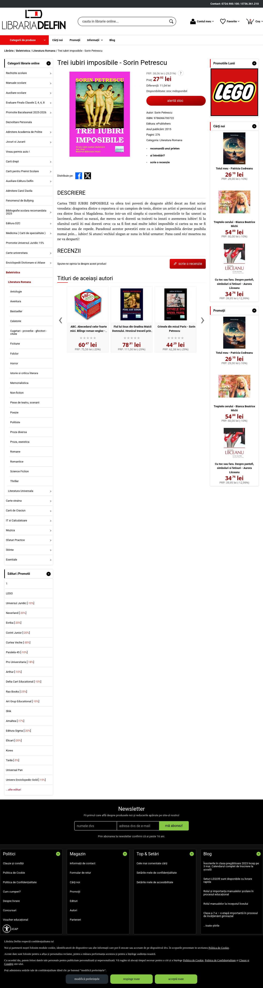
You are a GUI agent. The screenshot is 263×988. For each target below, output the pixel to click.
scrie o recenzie (160, 162)
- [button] (48, 63)
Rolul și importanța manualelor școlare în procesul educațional (228, 893)
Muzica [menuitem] (10, 530)
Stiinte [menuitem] (10, 549)
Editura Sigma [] (18, 730)
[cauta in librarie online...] (122, 21)
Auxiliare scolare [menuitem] (16, 92)
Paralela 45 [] (17, 652)
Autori (73, 910)
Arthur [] (14, 671)
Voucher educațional (15, 919)
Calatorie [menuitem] (15, 321)
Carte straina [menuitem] (14, 500)
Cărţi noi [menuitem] (57, 40)
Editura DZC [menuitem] (13, 223)
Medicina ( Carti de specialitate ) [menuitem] (26, 233)
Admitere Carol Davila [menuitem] (19, 190)
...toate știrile (211, 925)
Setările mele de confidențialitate (157, 872)
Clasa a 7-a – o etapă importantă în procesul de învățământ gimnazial (230, 914)
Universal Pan (14, 770)
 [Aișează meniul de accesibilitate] (6, 928)
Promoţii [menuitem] (75, 40)
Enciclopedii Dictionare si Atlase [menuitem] (25, 262)
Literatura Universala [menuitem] (20, 491)
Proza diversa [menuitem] (18, 432)
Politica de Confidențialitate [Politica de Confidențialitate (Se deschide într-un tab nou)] (220, 960)
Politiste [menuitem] (15, 422)
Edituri (74, 901)
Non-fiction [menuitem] (17, 392)
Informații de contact (82, 863)
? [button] (180, 73)
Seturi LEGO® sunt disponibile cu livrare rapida (227, 880)
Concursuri (9, 910)
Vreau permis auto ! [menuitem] (18, 151)
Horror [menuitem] (14, 363)
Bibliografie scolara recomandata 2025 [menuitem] (26, 212)
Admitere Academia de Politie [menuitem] (24, 131)
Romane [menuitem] (15, 451)
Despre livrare (11, 901)
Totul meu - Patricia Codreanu (234, 168)
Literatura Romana (170, 140)
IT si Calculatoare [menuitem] (16, 520)
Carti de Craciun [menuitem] (15, 510)
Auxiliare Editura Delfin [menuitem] (20, 181)
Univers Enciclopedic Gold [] (26, 779)
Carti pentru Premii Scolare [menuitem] (22, 171)
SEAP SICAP (10, 929)
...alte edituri (13, 789)
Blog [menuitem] (112, 40)
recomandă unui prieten (165, 148)
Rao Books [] (16, 691)
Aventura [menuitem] (15, 301)
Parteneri (75, 919)
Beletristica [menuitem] (13, 272)
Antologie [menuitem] (16, 291)
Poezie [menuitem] (14, 412)
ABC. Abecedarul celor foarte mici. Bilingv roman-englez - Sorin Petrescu (88, 330)
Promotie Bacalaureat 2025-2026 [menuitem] (26, 112)
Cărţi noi (75, 882)
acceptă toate (176, 979)
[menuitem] (24, 40)
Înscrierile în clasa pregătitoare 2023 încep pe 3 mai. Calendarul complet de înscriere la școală (231, 866)
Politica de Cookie (14, 872)
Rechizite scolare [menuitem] (16, 73)
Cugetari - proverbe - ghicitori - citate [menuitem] (28, 332)
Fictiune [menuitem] (15, 343)
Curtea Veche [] (18, 642)
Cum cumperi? (12, 891)
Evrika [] (13, 622)
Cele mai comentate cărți (152, 863)
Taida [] (12, 760)
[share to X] (87, 175)
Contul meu (202, 21)
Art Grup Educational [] (22, 701)
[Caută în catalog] (171, 21)
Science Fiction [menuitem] (19, 471)
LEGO (9, 593)
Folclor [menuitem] (14, 353)
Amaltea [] (15, 721)
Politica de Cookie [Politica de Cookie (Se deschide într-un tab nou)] (218, 947)
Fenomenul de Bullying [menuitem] (20, 200)
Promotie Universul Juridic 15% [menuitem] (25, 242)
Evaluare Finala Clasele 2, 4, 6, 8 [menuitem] (25, 102)
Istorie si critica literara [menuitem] (24, 373)
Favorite (229, 21)
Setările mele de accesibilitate (155, 882)
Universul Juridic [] (20, 603)
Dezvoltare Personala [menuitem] (19, 122)
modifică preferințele (86, 979)
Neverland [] (16, 613)
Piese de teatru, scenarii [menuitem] (24, 402)
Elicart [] (14, 740)
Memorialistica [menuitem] (19, 383)
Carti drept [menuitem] (12, 161)
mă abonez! (174, 826)
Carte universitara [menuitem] (17, 252)
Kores (9, 750)
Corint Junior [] (18, 632)
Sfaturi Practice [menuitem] (15, 540)
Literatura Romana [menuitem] (19, 282)
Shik (8, 711)
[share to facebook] (78, 175)
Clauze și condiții (13, 863)
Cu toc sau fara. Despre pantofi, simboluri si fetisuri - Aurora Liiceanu (234, 284)
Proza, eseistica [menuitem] (19, 441)
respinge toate (131, 979)
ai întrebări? (157, 155)
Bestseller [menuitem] (16, 311)
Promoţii (75, 891)
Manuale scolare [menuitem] (16, 82)
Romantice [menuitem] (16, 461)
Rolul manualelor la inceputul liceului (225, 903)
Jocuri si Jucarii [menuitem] (15, 141)
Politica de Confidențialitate (20, 882)
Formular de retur (80, 872)
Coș (254, 21)
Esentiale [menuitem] (11, 559)
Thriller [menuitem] (14, 481)
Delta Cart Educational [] (23, 681)
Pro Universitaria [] (20, 662)
